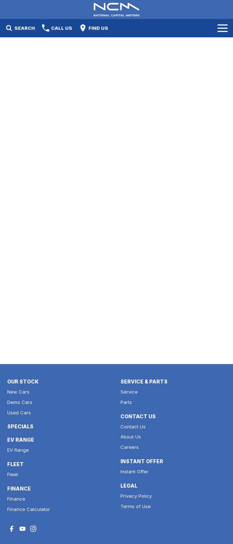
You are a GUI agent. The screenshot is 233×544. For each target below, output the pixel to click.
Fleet (12, 474)
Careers (129, 447)
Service (129, 392)
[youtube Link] (22, 528)
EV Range (18, 450)
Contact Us (133, 426)
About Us (130, 437)
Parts (126, 402)
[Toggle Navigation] (223, 28)
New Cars (18, 392)
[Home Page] (116, 9)
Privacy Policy (136, 496)
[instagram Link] (33, 528)
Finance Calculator (28, 509)
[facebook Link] (11, 528)
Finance (16, 499)
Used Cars (19, 412)
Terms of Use (135, 506)
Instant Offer (134, 471)
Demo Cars (19, 402)
